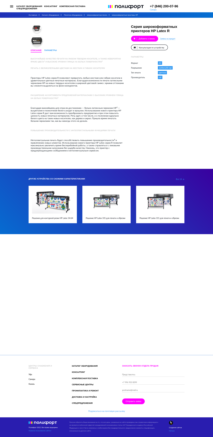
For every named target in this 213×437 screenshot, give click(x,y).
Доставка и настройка (84, 397)
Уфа (30, 374)
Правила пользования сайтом (40, 431)
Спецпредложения (26, 9)
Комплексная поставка (72, 6)
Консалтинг (50, 6)
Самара (153, 9)
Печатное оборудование (73, 15)
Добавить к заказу (144, 38)
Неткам (172, 431)
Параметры (50, 50)
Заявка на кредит (167, 38)
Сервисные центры (82, 384)
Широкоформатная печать (97, 15)
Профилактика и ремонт (85, 391)
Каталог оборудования (29, 6)
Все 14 (180, 179)
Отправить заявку (133, 401)
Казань (32, 384)
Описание (36, 50)
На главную (33, 15)
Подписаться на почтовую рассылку (106, 411)
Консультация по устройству (149, 47)
